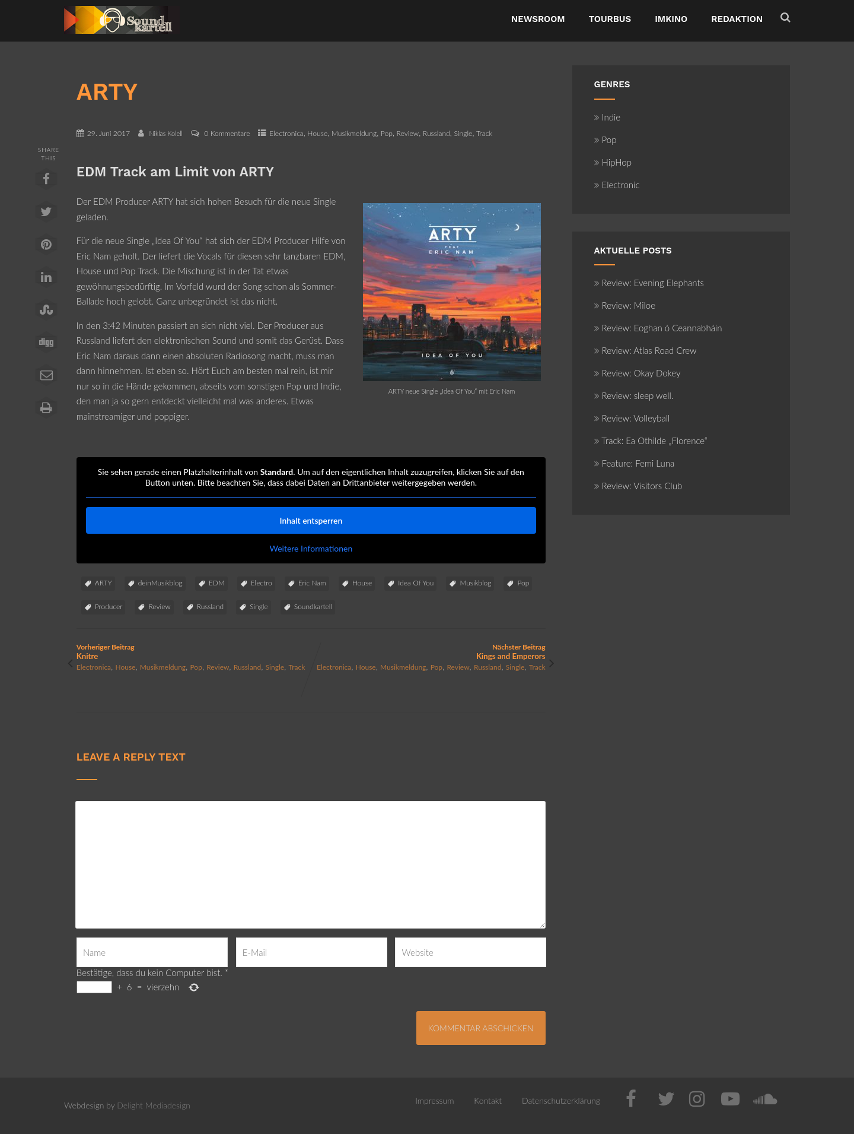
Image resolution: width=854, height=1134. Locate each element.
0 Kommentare (227, 133)
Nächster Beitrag (428, 651)
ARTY (103, 582)
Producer (109, 606)
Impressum (434, 1100)
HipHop (613, 162)
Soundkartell (313, 606)
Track (484, 133)
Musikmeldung (354, 133)
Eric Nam (312, 582)
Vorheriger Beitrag (194, 651)
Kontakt (488, 1100)
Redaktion (737, 19)
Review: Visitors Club (638, 485)
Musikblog (475, 582)
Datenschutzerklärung (561, 1100)
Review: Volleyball (632, 418)
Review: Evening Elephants (649, 282)
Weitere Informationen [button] (310, 548)
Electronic (617, 184)
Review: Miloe (625, 305)
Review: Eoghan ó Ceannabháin (658, 327)
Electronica (286, 133)
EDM (217, 582)
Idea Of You (416, 582)
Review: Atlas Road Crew (645, 350)
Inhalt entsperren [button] (310, 520)
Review (408, 133)
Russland (436, 133)
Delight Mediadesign (153, 1105)
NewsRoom (538, 19)
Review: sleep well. (634, 395)
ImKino (671, 19)
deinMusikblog (160, 582)
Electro (261, 582)
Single (463, 133)
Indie (607, 117)
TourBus (610, 19)
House (317, 133)
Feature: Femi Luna (634, 463)
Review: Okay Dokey (637, 373)
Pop (387, 133)
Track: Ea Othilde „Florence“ (651, 440)
